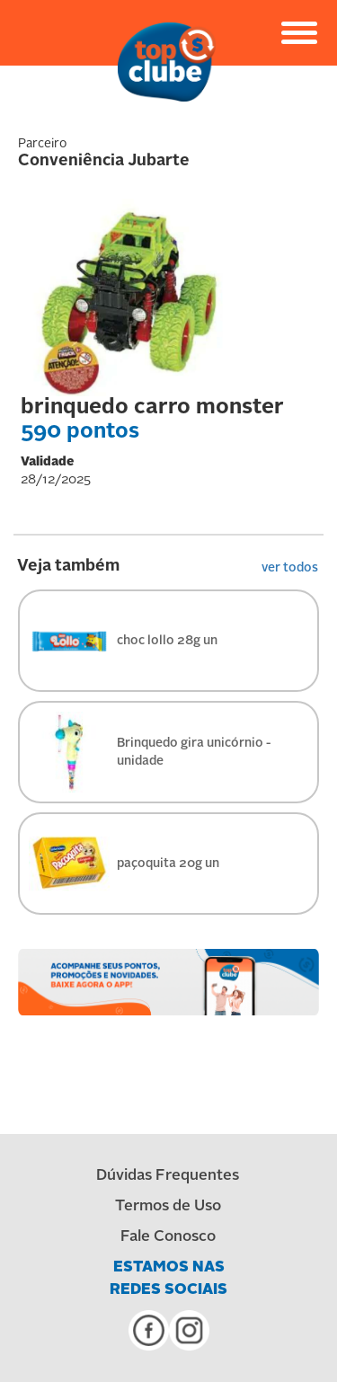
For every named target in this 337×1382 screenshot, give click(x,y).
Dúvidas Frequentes (167, 1175)
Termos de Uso (168, 1206)
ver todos (290, 568)
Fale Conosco (168, 1237)
